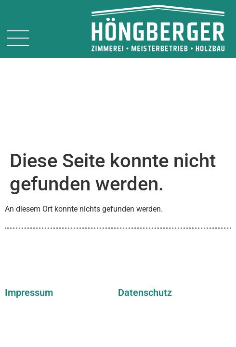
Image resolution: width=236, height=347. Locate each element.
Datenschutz (145, 205)
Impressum (29, 205)
